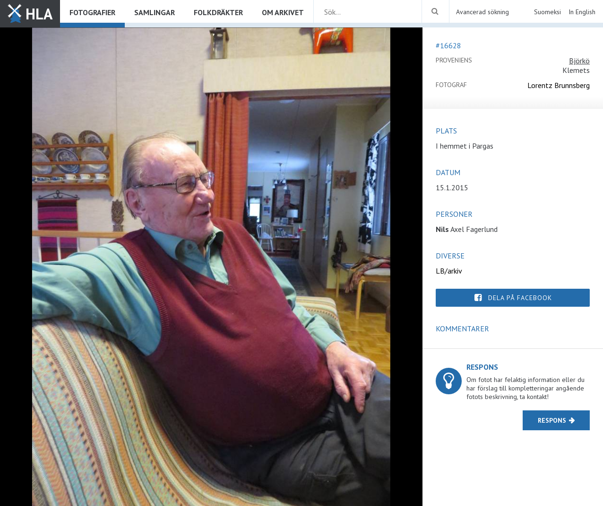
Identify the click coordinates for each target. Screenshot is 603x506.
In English (582, 12)
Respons (552, 420)
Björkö (579, 60)
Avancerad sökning (482, 12)
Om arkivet (283, 12)
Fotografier (92, 12)
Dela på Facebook (520, 297)
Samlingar (154, 12)
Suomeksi (547, 12)
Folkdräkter (218, 12)
